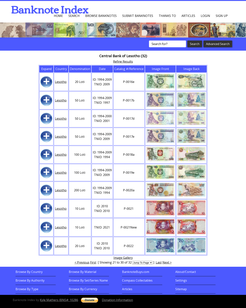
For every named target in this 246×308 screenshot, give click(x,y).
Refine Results (123, 61)
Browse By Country (29, 272)
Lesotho (61, 82)
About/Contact (185, 272)
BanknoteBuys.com (135, 272)
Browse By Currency (83, 289)
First (93, 262)
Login (205, 16)
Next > (167, 262)
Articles (188, 16)
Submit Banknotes (137, 16)
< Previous (82, 262)
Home (58, 16)
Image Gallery (123, 258)
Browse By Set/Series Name (88, 280)
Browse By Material (82, 272)
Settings (181, 280)
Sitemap (181, 289)
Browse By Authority (30, 280)
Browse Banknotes (101, 16)
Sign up (222, 16)
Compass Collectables (137, 280)
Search (74, 16)
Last (159, 262)
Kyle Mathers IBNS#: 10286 (59, 300)
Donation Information (117, 300)
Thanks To (167, 16)
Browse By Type (27, 289)
